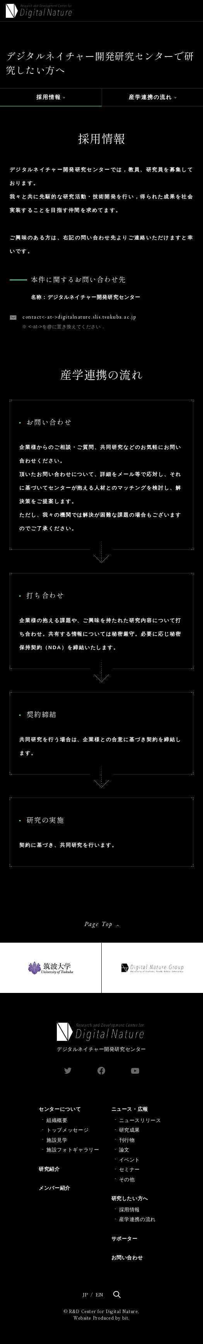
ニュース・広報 (129, 1109)
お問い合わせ (127, 1257)
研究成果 (129, 1130)
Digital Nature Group (152, 968)
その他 (127, 1179)
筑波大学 (50, 968)
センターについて (60, 1109)
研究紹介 (49, 1169)
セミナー (129, 1169)
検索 (117, 1294)
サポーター (124, 1239)
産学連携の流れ (150, 97)
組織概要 (57, 1120)
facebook (101, 1071)
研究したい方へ (129, 1198)
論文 (124, 1150)
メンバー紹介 (54, 1188)
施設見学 (57, 1140)
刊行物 (127, 1140)
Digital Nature (39, 11)
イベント (129, 1160)
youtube (135, 1071)
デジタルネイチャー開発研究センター (101, 1037)
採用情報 (48, 97)
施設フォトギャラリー (72, 1150)
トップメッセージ (67, 1130)
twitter (68, 1071)
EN (99, 1294)
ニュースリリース (140, 1120)
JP (85, 1294)
